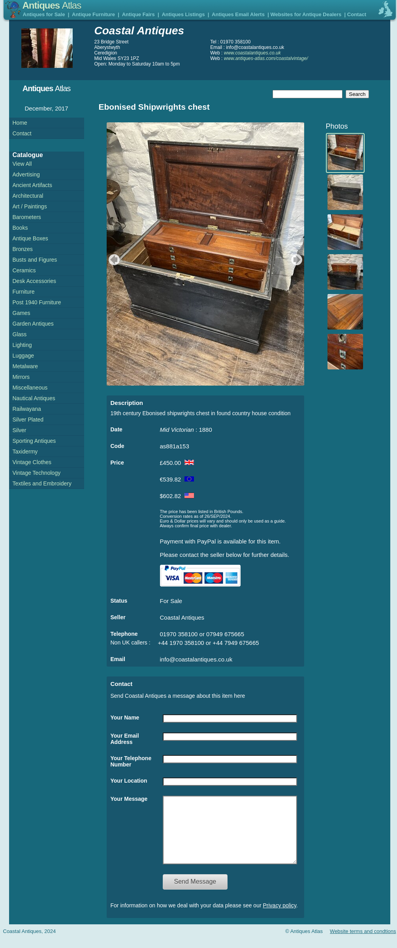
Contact (356, 14)
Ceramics (24, 270)
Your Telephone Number (131, 761)
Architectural (28, 196)
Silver (19, 430)
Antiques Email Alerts (238, 14)
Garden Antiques (33, 323)
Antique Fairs (138, 14)
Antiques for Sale (44, 14)
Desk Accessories (34, 281)
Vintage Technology (37, 473)
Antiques (52, 5)
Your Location (129, 781)
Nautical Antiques (34, 398)
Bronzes (23, 249)
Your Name (125, 717)
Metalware (25, 366)
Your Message (129, 799)
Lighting (22, 345)
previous (113, 259)
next (297, 259)
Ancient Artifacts (32, 185)
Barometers (27, 217)
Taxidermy (25, 451)
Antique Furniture (93, 14)
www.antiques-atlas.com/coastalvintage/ (266, 58)
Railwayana (27, 409)
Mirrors (21, 377)
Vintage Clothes (32, 462)
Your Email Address (125, 739)
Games (21, 313)
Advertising (26, 174)
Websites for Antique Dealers (305, 14)
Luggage (23, 355)
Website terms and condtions (363, 943)
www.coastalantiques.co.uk (252, 53)
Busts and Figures (35, 260)
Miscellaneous (30, 387)
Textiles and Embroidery (42, 483)
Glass (20, 334)
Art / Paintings (30, 206)
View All (22, 164)
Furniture (24, 292)
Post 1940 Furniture (37, 302)
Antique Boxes (30, 238)
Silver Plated (28, 419)
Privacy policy (280, 917)
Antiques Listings (183, 14)
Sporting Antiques (34, 441)
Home (20, 123)
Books (20, 228)
